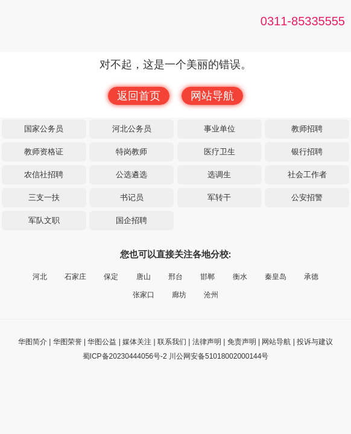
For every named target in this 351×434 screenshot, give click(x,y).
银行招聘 (307, 151)
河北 (40, 276)
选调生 (219, 174)
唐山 (143, 276)
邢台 (175, 276)
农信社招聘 (43, 174)
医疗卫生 (219, 151)
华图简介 (32, 342)
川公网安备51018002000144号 (218, 356)
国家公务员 (43, 128)
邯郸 (207, 276)
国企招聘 (131, 220)
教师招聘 (307, 128)
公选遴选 (131, 174)
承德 (311, 276)
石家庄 (75, 276)
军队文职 (44, 220)
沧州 (211, 295)
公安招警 (307, 197)
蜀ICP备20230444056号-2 (125, 356)
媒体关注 (136, 342)
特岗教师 (131, 151)
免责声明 (241, 342)
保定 (111, 276)
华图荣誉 (67, 342)
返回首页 (138, 96)
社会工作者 (307, 174)
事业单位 (219, 128)
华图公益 (101, 342)
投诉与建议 (315, 342)
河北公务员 (131, 128)
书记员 (132, 197)
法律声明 (206, 342)
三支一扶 (44, 197)
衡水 (240, 276)
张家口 (143, 295)
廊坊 (179, 295)
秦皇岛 (275, 276)
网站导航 (212, 96)
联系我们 (171, 342)
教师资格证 (43, 151)
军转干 (219, 197)
